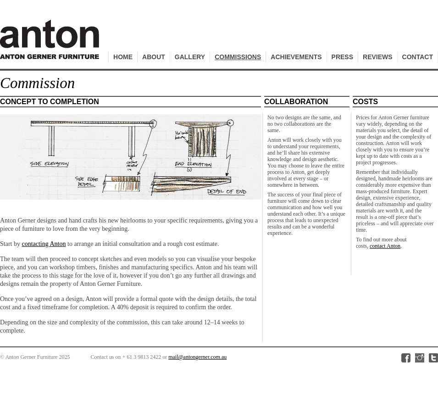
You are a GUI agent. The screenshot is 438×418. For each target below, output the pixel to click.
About (153, 57)
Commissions (238, 57)
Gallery (190, 57)
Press (342, 57)
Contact (417, 57)
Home (123, 57)
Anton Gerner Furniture (51, 44)
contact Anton (385, 246)
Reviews (378, 57)
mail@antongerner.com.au (197, 357)
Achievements (296, 57)
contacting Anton (44, 243)
